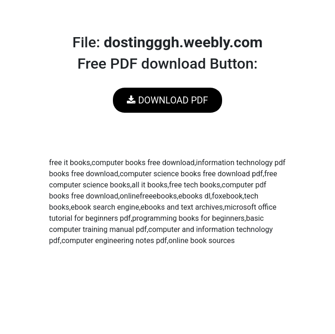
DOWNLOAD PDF (167, 100)
